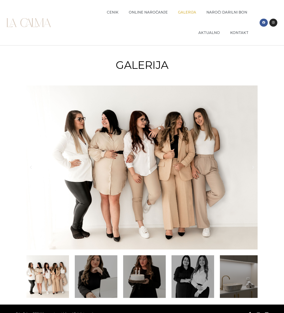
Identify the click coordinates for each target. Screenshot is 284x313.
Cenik (112, 12)
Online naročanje (148, 12)
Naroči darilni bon (226, 12)
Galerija (187, 12)
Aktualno (209, 33)
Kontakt (239, 33)
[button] (31, 167)
